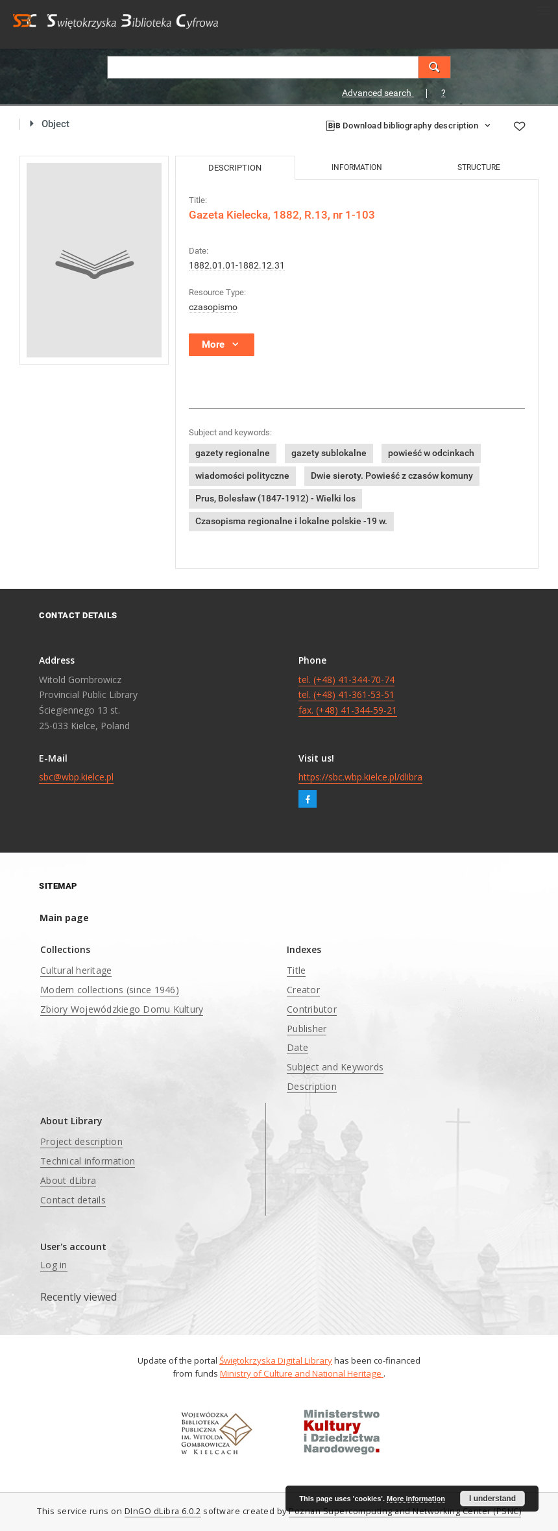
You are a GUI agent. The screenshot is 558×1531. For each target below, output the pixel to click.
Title (296, 970)
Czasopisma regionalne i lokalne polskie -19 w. (291, 521)
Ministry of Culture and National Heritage (301, 1373)
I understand (492, 1498)
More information (416, 1498)
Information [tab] (357, 167)
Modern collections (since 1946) (109, 989)
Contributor (312, 1009)
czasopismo (213, 307)
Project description (81, 1141)
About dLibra (68, 1180)
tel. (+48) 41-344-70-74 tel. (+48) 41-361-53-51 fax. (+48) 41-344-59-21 (347, 695)
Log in (53, 1265)
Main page (64, 917)
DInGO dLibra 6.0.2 (163, 1511)
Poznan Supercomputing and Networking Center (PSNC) (405, 1511)
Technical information (87, 1161)
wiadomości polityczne (242, 475)
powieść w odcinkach (431, 453)
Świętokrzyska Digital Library (275, 1360)
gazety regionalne (232, 453)
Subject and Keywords (335, 1067)
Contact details (73, 1200)
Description (312, 1086)
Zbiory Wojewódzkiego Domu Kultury (121, 1009)
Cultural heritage (76, 970)
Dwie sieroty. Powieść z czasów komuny (392, 475)
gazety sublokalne (329, 453)
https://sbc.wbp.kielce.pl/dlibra (360, 777)
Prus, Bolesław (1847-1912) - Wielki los (275, 498)
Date (297, 1047)
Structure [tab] (478, 167)
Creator (303, 989)
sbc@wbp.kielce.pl (76, 777)
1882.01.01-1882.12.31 (237, 265)
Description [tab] (234, 168)
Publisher (306, 1028)
